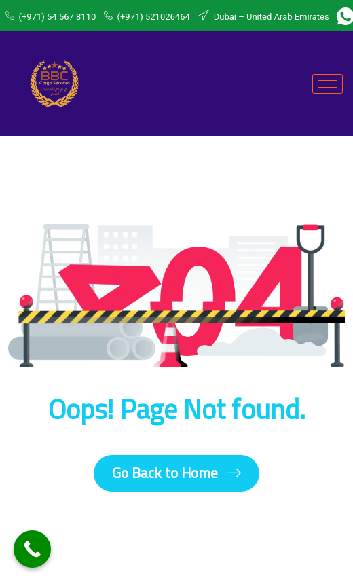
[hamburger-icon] (327, 84)
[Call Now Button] (32, 549)
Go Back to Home (176, 473)
